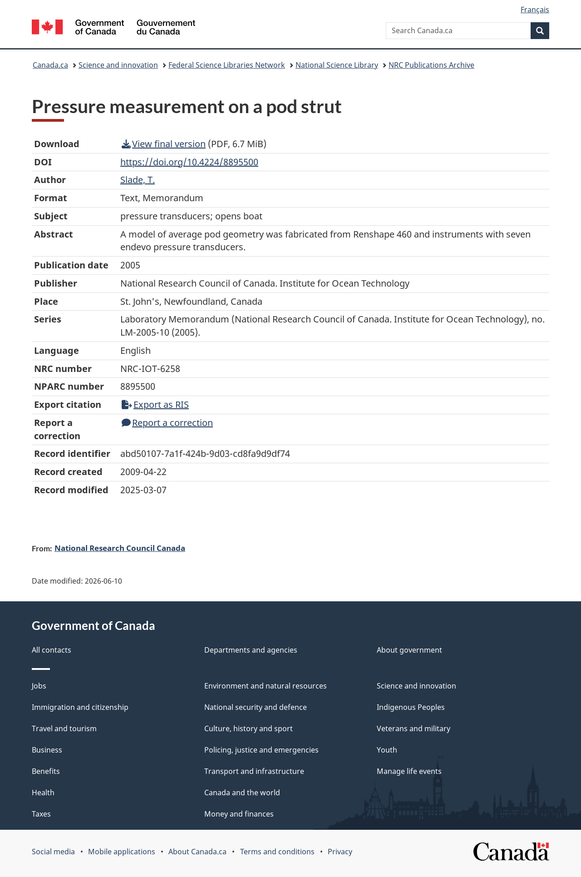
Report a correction (167, 422)
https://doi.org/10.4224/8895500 (189, 162)
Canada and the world (242, 793)
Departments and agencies (250, 650)
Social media (53, 852)
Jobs (39, 686)
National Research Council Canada (119, 547)
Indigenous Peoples (411, 707)
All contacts (51, 650)
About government (409, 650)
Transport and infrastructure (254, 771)
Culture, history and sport (248, 728)
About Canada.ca (197, 852)
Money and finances (239, 814)
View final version (164, 144)
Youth (387, 750)
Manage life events (409, 771)
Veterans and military (413, 728)
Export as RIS (155, 404)
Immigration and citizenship (80, 707)
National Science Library (336, 65)
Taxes (41, 814)
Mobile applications (121, 852)
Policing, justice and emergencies (261, 750)
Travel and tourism (64, 728)
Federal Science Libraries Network (226, 65)
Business (47, 750)
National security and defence (255, 707)
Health (43, 793)
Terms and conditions (277, 852)
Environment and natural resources (265, 686)
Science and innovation (118, 65)
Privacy (340, 852)
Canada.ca (50, 65)
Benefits (46, 771)
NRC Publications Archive (431, 65)
